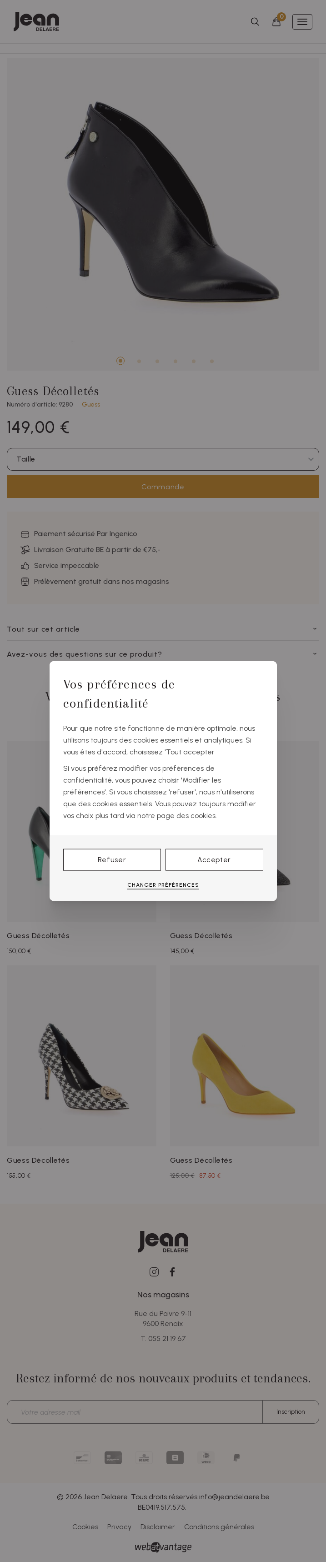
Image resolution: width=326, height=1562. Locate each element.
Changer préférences (163, 885)
